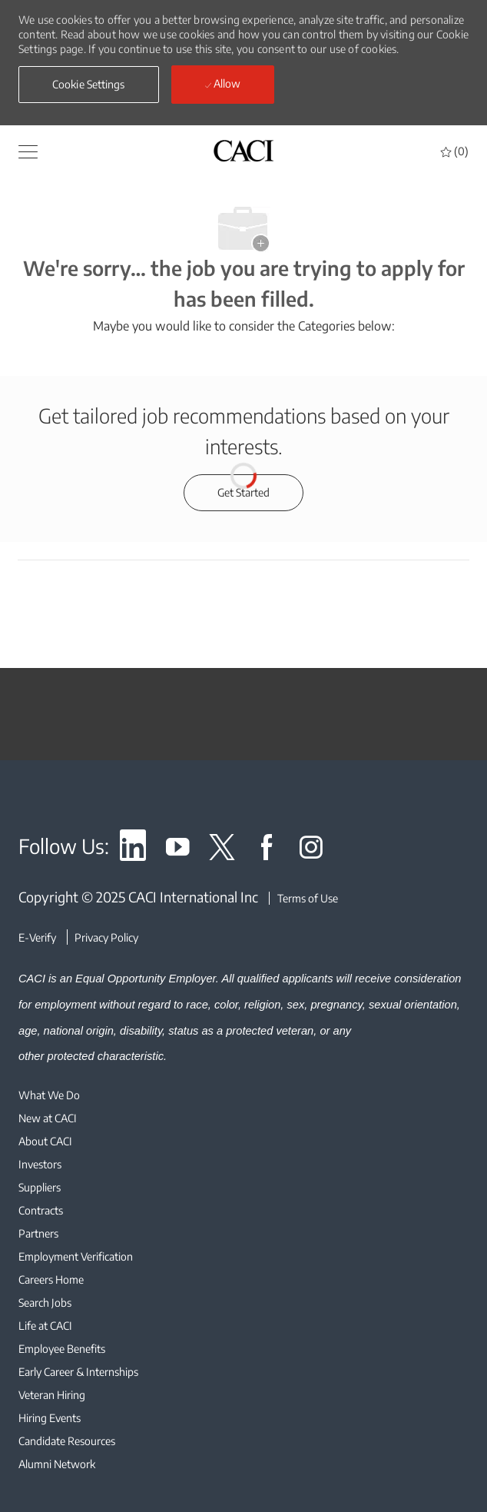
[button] (88, 84)
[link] (133, 849)
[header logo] (243, 150)
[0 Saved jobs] (455, 151)
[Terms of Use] (303, 898)
